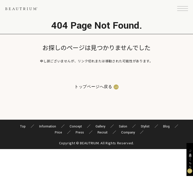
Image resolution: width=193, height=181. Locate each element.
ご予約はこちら (189, 157)
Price (58, 132)
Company (128, 132)
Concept (76, 126)
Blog (166, 126)
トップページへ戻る (93, 86)
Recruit (103, 132)
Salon (123, 126)
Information (47, 126)
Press (80, 132)
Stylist (145, 126)
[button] (182, 8)
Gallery (100, 126)
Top (23, 126)
